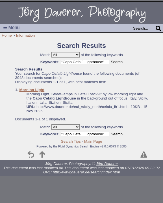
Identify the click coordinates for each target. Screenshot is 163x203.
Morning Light (31, 90)
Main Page (93, 141)
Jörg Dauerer (107, 164)
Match (45, 55)
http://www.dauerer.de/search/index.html (86, 172)
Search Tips (71, 141)
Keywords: (50, 62)
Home (7, 35)
